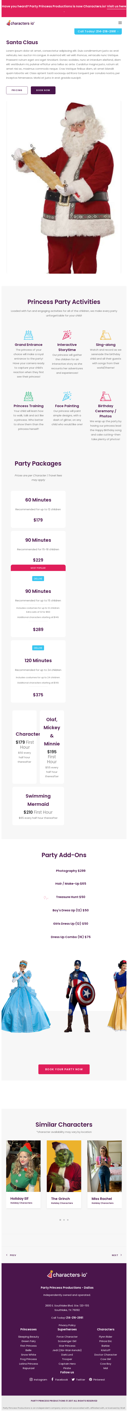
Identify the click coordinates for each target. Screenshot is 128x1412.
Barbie (106, 1346)
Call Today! (98, 31)
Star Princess (67, 1346)
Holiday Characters (21, 1202)
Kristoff (105, 1350)
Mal (105, 1368)
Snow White (28, 1354)
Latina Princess (28, 1363)
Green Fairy (28, 1341)
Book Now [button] (43, 90)
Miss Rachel (102, 1198)
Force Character (67, 1336)
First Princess (28, 1346)
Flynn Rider (105, 1336)
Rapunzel (28, 1368)
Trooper (67, 1359)
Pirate (67, 1368)
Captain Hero (67, 1363)
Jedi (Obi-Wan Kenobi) (67, 1350)
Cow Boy (105, 1363)
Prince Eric (105, 1341)
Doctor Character (105, 1354)
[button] (23, 1166)
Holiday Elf (19, 1198)
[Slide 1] (60, 1220)
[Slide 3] (68, 1220)
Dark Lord (67, 1354)
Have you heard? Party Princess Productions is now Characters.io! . (64, 8)
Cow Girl (105, 1359)
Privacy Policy (67, 1325)
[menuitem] (98, 31)
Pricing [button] (17, 90)
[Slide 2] (64, 1220)
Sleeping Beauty (28, 1336)
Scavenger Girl (67, 1341)
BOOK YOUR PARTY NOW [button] (64, 1069)
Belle (29, 1350)
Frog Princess (28, 1359)
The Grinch (60, 1198)
